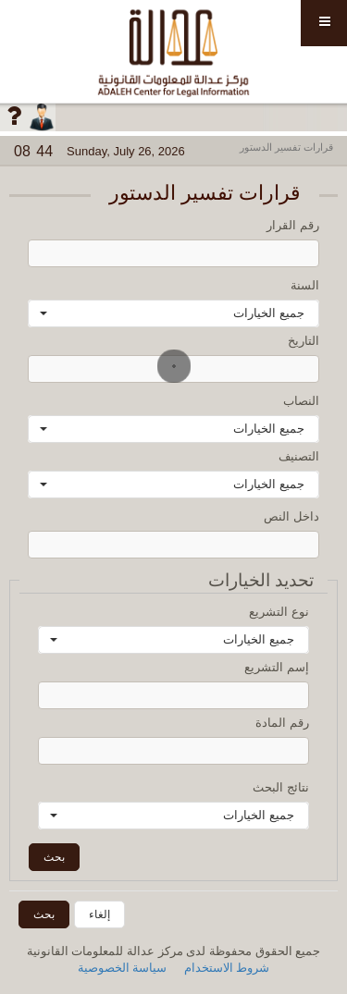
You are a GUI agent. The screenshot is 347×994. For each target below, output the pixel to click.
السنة (305, 285)
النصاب (301, 401)
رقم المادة (282, 723)
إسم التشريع (276, 667)
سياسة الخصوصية (122, 968)
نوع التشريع (279, 612)
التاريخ (303, 341)
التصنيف (299, 456)
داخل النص (291, 516)
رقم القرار (292, 225)
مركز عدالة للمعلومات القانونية (173, 51)
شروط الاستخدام (227, 968)
